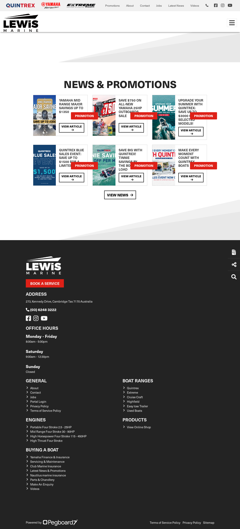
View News (120, 194)
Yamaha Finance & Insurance (50, 457)
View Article (71, 127)
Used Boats (134, 410)
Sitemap (208, 522)
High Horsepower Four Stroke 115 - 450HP (58, 436)
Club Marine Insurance (45, 466)
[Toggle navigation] (232, 23)
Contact (145, 5)
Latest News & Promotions (47, 470)
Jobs (159, 5)
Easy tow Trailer (137, 406)
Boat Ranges (138, 380)
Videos (194, 5)
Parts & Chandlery (42, 479)
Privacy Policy (39, 406)
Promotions (112, 5)
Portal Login (38, 401)
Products (135, 419)
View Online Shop (139, 427)
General (36, 380)
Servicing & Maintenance (47, 461)
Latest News (176, 5)
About (130, 5)
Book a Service (44, 283)
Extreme (132, 392)
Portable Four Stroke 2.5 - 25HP (51, 427)
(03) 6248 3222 (41, 309)
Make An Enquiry (41, 484)
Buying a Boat (42, 449)
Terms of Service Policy (45, 410)
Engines (36, 419)
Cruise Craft (135, 397)
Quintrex (133, 388)
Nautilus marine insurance (48, 475)
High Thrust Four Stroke (46, 440)
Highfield (133, 401)
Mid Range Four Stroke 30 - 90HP (52, 431)
